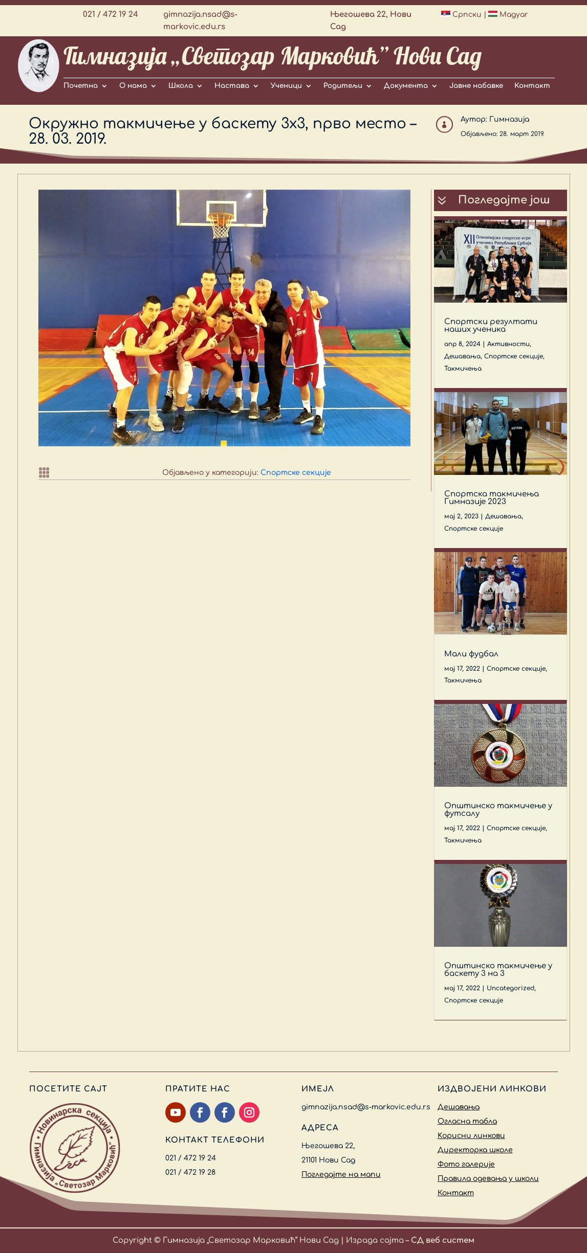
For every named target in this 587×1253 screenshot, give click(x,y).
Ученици (286, 85)
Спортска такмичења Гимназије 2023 (491, 498)
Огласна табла (467, 1121)
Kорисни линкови (471, 1136)
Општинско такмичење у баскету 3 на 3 (498, 970)
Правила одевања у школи (488, 1178)
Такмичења (463, 368)
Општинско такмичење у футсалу (498, 810)
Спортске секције (295, 472)
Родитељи (342, 85)
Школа (180, 85)
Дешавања (462, 356)
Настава (231, 85)
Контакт (532, 85)
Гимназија (509, 119)
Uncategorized (510, 988)
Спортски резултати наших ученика (490, 325)
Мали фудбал (471, 654)
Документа (406, 85)
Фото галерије (466, 1164)
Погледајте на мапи (341, 1174)
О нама (133, 85)
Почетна (80, 85)
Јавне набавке (476, 85)
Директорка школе (475, 1150)
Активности (508, 344)
